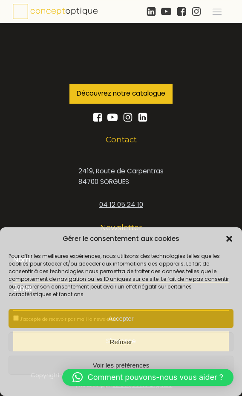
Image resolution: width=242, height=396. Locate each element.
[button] (229, 239)
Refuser (121, 341)
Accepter (120, 318)
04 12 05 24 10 (121, 204)
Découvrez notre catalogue (121, 93)
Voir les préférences (121, 365)
